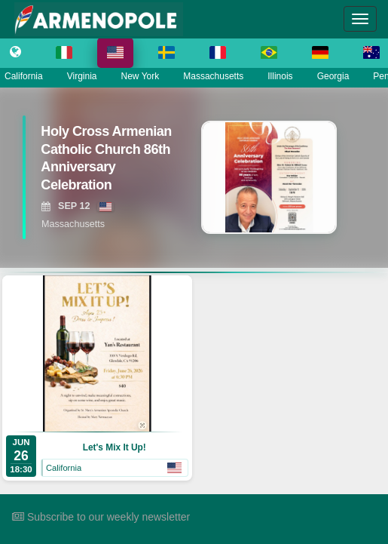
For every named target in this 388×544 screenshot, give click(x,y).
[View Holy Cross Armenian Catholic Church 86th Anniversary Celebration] (104, 162)
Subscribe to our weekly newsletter (101, 517)
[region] (194, 177)
